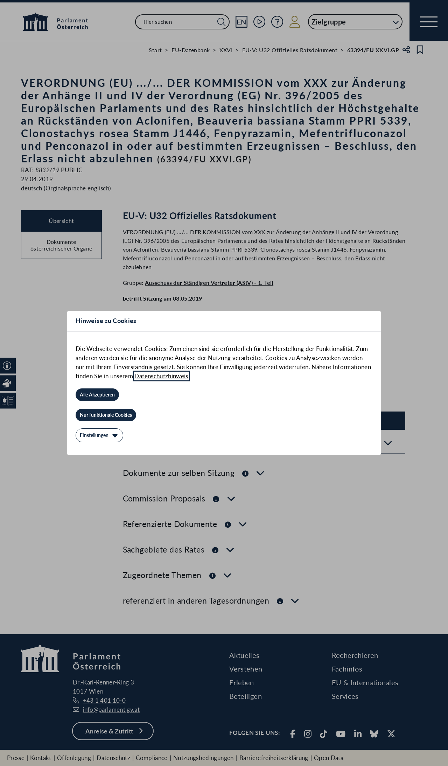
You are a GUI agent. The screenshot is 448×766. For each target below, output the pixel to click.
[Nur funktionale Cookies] (106, 415)
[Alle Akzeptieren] (97, 394)
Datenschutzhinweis (161, 376)
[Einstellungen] (99, 435)
